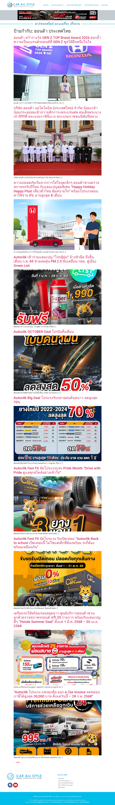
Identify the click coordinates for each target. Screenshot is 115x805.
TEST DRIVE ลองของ (91, 5)
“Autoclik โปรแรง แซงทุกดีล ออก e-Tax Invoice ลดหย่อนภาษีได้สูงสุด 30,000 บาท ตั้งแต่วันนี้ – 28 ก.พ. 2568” (57, 694)
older (17, 762)
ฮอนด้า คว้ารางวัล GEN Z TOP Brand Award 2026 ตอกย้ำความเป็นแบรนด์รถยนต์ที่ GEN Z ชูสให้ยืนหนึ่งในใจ (57, 40)
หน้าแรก (46, 5)
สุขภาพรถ (104, 5)
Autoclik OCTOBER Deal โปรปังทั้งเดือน (44, 332)
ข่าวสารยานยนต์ (57, 5)
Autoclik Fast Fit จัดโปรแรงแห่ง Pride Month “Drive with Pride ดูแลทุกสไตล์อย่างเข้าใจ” (57, 470)
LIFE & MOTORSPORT (74, 5)
